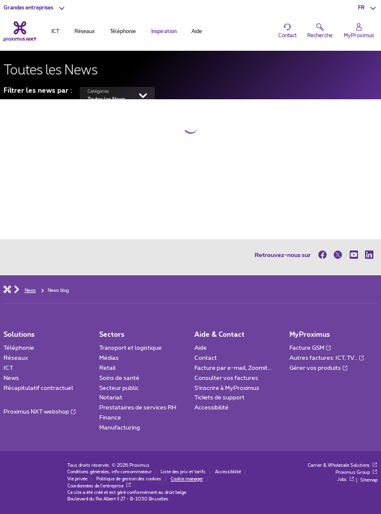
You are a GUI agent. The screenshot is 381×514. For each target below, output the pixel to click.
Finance (110, 418)
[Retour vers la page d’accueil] (20, 31)
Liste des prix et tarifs (183, 472)
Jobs (345, 479)
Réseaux (16, 358)
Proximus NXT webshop (40, 412)
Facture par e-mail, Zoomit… (232, 368)
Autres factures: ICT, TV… (326, 358)
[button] (35, 8)
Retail (107, 368)
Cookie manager (187, 479)
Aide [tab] (196, 31)
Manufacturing (119, 428)
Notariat (110, 398)
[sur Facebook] (324, 255)
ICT (8, 368)
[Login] (358, 31)
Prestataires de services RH (137, 408)
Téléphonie (19, 348)
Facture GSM (310, 348)
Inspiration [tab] (164, 31)
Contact (205, 358)
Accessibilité (211, 408)
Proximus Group (356, 472)
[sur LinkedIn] (369, 255)
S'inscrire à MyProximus (227, 388)
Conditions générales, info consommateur (109, 472)
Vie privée (77, 479)
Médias (109, 358)
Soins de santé (119, 378)
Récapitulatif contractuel (38, 388)
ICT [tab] (55, 31)
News (11, 378)
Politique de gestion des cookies (128, 479)
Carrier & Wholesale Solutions (342, 465)
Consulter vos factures (226, 378)
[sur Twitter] (338, 255)
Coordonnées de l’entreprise (99, 486)
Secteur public (119, 388)
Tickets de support (220, 398)
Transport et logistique (130, 348)
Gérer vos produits (318, 368)
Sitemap (368, 479)
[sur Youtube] (354, 255)
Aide (200, 348)
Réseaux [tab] (84, 31)
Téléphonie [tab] (123, 31)
